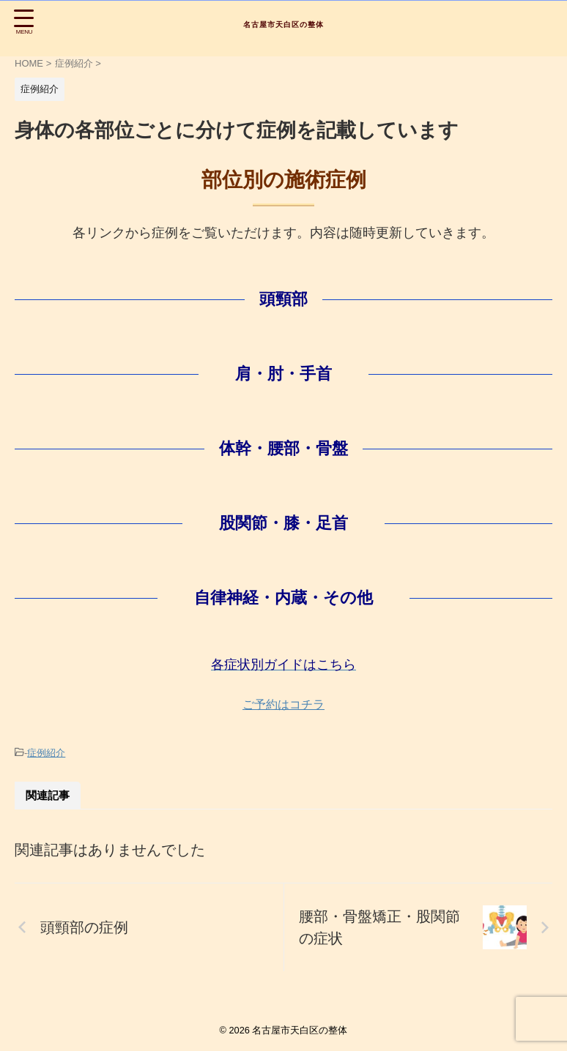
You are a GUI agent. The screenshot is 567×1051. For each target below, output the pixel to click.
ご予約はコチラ (283, 704)
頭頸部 (283, 299)
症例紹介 (46, 752)
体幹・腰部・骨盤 (283, 448)
